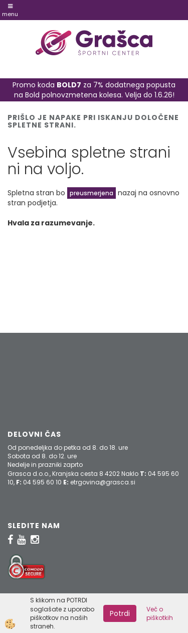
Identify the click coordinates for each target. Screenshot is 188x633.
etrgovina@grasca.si (102, 482)
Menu (10, 11)
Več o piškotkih (159, 613)
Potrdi (120, 613)
